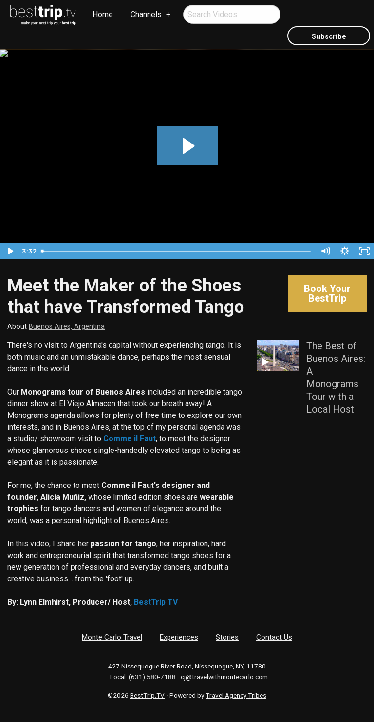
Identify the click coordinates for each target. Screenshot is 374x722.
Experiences (179, 637)
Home (103, 14)
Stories (227, 637)
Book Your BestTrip (327, 293)
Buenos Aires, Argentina (67, 327)
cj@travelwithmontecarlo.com (224, 677)
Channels (146, 14)
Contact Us (274, 637)
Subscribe (329, 37)
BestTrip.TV (147, 695)
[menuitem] (43, 15)
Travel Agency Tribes (236, 695)
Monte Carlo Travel (112, 637)
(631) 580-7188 (152, 677)
